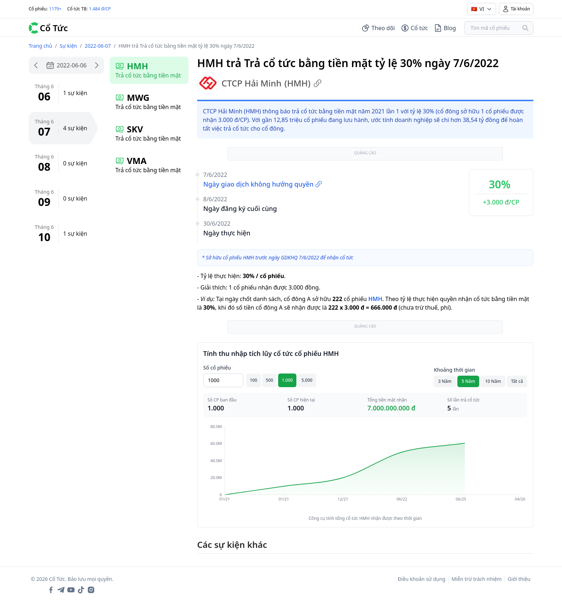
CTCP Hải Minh (259, 83)
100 (253, 380)
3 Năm (445, 381)
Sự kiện (68, 45)
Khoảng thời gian (454, 369)
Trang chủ (40, 45)
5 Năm (468, 381)
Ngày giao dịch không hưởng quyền (262, 184)
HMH (375, 299)
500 (269, 380)
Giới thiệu (519, 579)
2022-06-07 (98, 45)
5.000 (307, 380)
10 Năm (493, 381)
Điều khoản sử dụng (422, 579)
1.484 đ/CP (100, 9)
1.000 (287, 380)
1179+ (55, 9)
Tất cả (517, 381)
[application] (365, 468)
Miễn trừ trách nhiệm (477, 579)
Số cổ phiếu (217, 367)
